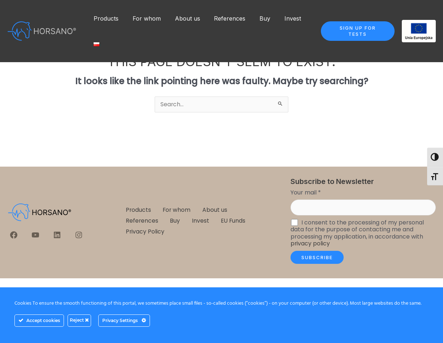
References (221, 18)
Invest (279, 18)
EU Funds (231, 220)
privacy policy (310, 244)
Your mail (306, 192)
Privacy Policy (144, 231)
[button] (354, 31)
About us (181, 18)
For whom (143, 18)
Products (105, 18)
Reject (79, 320)
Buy (254, 18)
